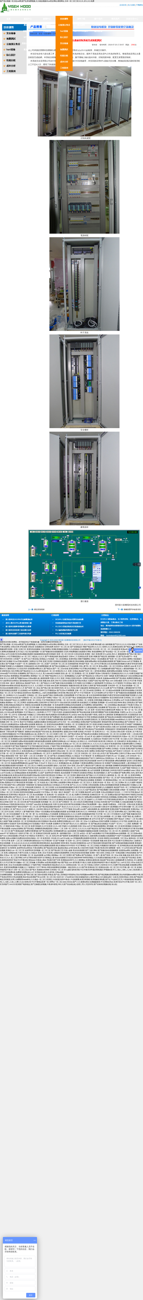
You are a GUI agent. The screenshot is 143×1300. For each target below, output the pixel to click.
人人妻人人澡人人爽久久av (13, 882)
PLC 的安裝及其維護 (63, 634)
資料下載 (81, 19)
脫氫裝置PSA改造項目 (132, 609)
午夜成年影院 (52, 884)
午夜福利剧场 (128, 879)
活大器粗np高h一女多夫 (109, 877)
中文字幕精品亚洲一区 (40, 882)
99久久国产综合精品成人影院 (69, 884)
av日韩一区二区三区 (48, 877)
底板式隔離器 (28, 43)
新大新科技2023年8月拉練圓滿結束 (19, 619)
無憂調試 (64, 49)
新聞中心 (47, 19)
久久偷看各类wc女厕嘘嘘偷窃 (88, 882)
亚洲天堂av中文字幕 (121, 882)
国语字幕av (95, 877)
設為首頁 (123, 5)
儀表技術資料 (81, 43)
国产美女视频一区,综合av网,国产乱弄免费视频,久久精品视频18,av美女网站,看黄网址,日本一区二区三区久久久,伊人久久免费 (47, 1)
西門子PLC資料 (81, 31)
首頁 (9, 19)
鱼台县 (114, 884)
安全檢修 (64, 43)
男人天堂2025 (87, 884)
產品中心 (28, 19)
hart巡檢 (64, 31)
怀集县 (50, 875)
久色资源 (56, 879)
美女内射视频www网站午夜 (86, 875)
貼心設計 (64, 37)
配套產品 (28, 49)
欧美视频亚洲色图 (97, 879)
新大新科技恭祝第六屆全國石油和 (18, 630)
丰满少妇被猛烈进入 (82, 877)
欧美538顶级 (85, 879)
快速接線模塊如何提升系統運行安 (68, 623)
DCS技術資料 (81, 37)
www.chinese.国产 (69, 882)
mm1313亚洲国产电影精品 (19, 884)
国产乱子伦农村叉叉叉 (113, 879)
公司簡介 (98, 25)
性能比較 (64, 55)
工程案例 (64, 68)
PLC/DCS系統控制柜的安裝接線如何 (69, 627)
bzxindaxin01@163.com (116, 636)
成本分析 (64, 62)
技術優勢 (64, 19)
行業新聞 (47, 31)
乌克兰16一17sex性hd (64, 877)
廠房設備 (98, 31)
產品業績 (28, 25)
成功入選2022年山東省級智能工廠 (19, 623)
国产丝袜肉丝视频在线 (102, 884)
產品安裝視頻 (39, 609)
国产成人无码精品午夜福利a (64, 875)
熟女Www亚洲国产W (31, 877)
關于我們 (98, 19)
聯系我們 (115, 19)
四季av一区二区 (56, 882)
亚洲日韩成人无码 (126, 877)
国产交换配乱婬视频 (38, 884)
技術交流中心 (132, 19)
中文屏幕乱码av (107, 882)
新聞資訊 (47, 25)
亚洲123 (27, 882)
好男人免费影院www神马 (20, 879)
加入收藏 (131, 5)
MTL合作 (28, 37)
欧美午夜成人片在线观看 (69, 879)
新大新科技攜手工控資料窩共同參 (18, 634)
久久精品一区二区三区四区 (41, 879)
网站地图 (98, 644)
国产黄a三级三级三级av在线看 (35, 875)
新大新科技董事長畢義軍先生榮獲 (18, 627)
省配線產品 (28, 31)
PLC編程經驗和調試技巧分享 (66, 630)
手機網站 (139, 5)
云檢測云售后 (64, 25)
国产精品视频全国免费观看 (108, 875)
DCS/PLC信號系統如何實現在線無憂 (69, 619)
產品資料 (81, 25)
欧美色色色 (18, 875)
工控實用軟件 (81, 49)
